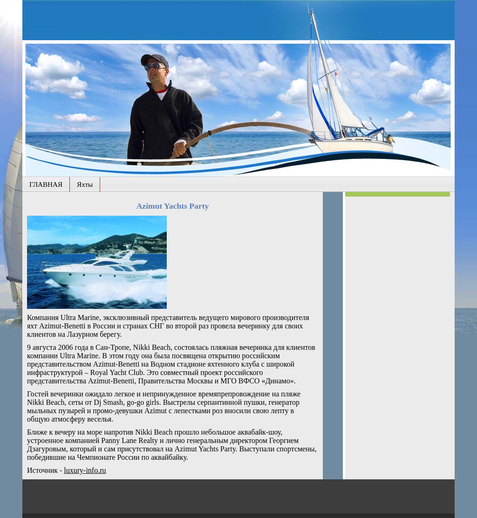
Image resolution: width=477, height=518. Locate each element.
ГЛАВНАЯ (45, 184)
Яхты (85, 184)
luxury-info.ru (85, 470)
